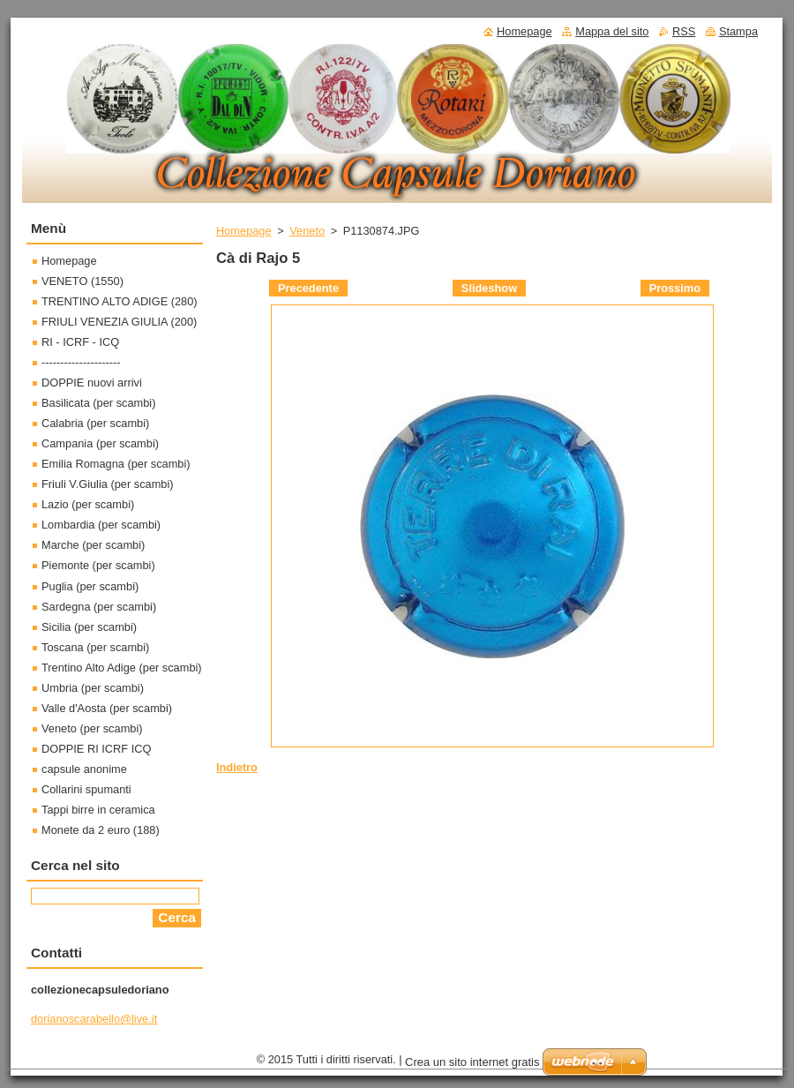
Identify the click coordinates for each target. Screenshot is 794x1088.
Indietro (237, 767)
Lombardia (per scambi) (101, 524)
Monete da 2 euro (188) (100, 830)
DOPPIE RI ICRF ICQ (96, 748)
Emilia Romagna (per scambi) (116, 463)
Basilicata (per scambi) (98, 402)
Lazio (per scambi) (87, 504)
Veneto (307, 230)
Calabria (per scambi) (95, 423)
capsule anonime (84, 769)
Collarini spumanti (86, 789)
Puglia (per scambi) (90, 586)
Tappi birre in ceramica (98, 809)
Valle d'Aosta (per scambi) (106, 708)
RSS (683, 31)
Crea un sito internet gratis (472, 1062)
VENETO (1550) (82, 281)
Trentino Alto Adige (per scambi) (121, 667)
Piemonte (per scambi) (98, 565)
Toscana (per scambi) (95, 647)
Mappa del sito (611, 31)
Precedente (308, 288)
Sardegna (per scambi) (98, 606)
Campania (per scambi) (100, 443)
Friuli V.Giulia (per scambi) (107, 484)
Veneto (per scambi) (92, 728)
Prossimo (674, 288)
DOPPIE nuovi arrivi (91, 382)
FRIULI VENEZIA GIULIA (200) (119, 321)
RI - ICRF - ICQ (80, 342)
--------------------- (81, 362)
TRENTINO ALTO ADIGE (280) (119, 301)
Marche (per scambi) (93, 545)
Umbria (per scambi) (92, 687)
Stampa (738, 31)
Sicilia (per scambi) (89, 627)
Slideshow (489, 288)
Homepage (244, 230)
